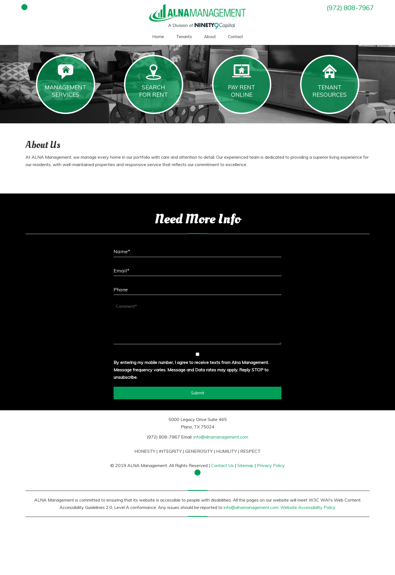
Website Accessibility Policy (307, 507)
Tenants (184, 36)
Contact (235, 36)
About (210, 36)
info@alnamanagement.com (220, 437)
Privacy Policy (271, 465)
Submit (197, 392)
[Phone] (197, 287)
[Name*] (197, 249)
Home (158, 36)
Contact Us (222, 465)
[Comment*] (197, 322)
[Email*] (197, 268)
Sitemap (245, 465)
